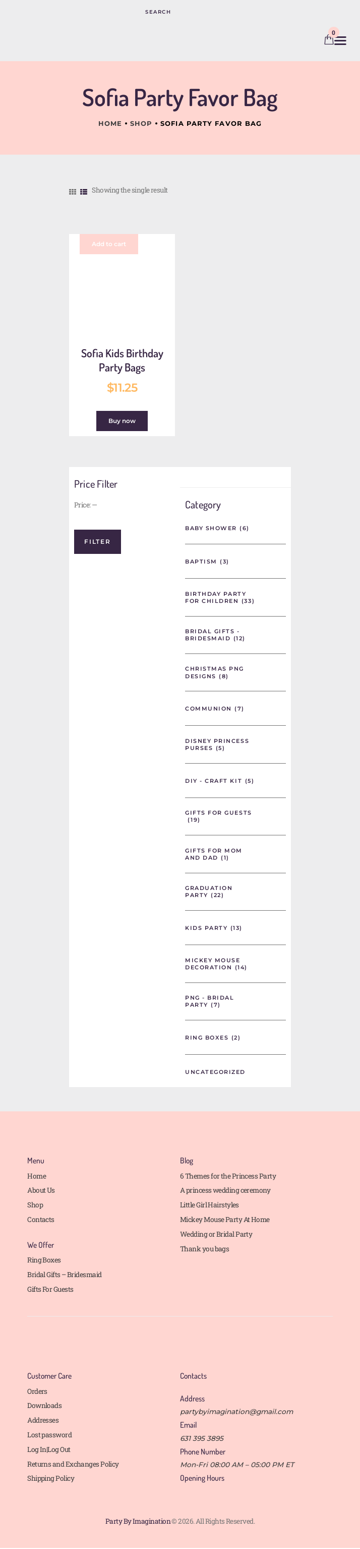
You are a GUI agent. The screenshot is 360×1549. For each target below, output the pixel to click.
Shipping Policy (50, 1478)
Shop (141, 123)
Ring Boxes (44, 1259)
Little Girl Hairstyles (209, 1204)
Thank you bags (204, 1248)
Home (110, 123)
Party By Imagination (137, 1521)
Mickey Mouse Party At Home (225, 1219)
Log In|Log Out (48, 1449)
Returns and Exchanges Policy (73, 1464)
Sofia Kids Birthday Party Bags (122, 360)
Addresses (42, 1420)
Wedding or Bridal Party (216, 1234)
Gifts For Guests (50, 1289)
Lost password (49, 1434)
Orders (37, 1391)
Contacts (40, 1219)
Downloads (44, 1405)
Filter (97, 541)
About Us (41, 1190)
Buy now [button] (122, 421)
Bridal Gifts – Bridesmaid (64, 1274)
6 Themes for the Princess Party (228, 1176)
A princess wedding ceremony (225, 1190)
